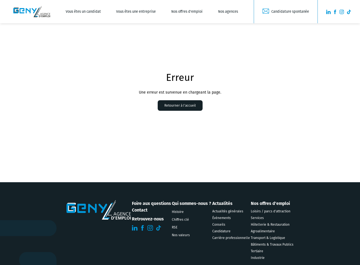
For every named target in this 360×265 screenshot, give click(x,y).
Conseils (218, 225)
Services (257, 218)
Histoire (178, 212)
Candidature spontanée (290, 11)
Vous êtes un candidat (83, 11)
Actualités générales (227, 211)
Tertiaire (257, 251)
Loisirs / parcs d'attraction (270, 211)
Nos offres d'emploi (187, 11)
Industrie (258, 258)
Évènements (221, 218)
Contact (139, 210)
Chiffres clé (180, 220)
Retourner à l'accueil (180, 105)
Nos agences (228, 11)
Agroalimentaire (263, 231)
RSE (174, 227)
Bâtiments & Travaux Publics (272, 244)
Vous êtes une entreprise (136, 11)
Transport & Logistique (268, 238)
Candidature (221, 231)
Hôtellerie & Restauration (270, 225)
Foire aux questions (151, 203)
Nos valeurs (181, 235)
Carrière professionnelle (231, 238)
